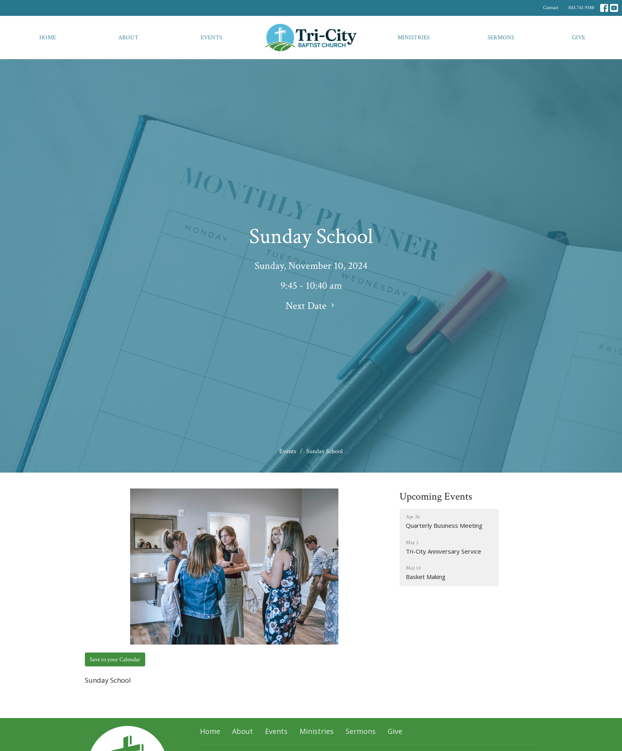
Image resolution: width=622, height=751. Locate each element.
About (128, 37)
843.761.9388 (581, 7)
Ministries (413, 37)
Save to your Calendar (115, 659)
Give (578, 37)
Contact (551, 7)
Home (47, 37)
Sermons (501, 37)
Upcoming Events (435, 496)
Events (211, 37)
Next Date (311, 306)
